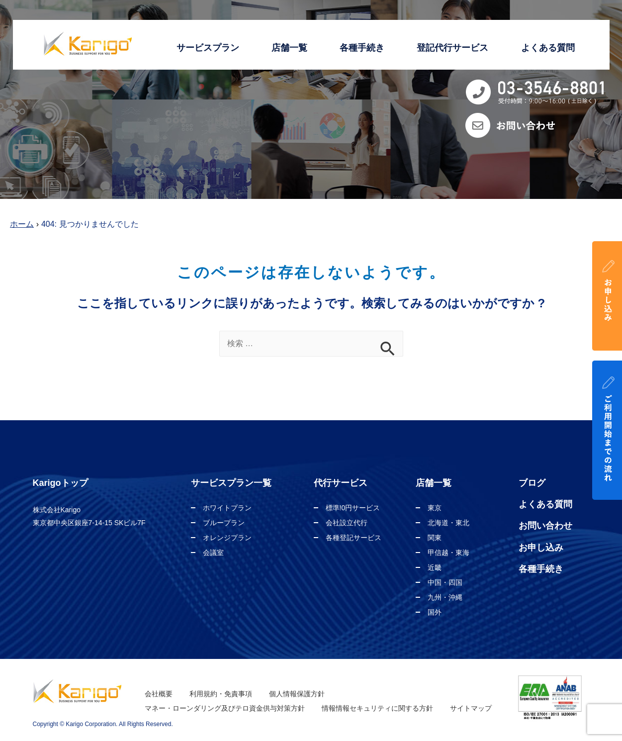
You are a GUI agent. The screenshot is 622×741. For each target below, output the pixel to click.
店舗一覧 (289, 48)
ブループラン (224, 523)
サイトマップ (471, 708)
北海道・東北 (448, 523)
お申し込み (541, 548)
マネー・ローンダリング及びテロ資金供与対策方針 (225, 708)
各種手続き (362, 48)
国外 (435, 612)
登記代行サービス (452, 48)
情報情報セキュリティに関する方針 (377, 708)
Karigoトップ (60, 483)
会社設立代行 (346, 523)
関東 (435, 538)
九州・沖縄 (445, 597)
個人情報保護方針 (297, 694)
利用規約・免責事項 (220, 694)
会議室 (213, 552)
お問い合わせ (545, 526)
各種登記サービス (353, 538)
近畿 (435, 567)
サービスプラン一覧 (231, 483)
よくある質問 (548, 48)
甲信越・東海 (448, 552)
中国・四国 (445, 582)
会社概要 (159, 694)
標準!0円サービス (353, 508)
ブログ (532, 483)
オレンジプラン (227, 538)
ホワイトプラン (227, 508)
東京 (435, 508)
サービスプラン (208, 48)
